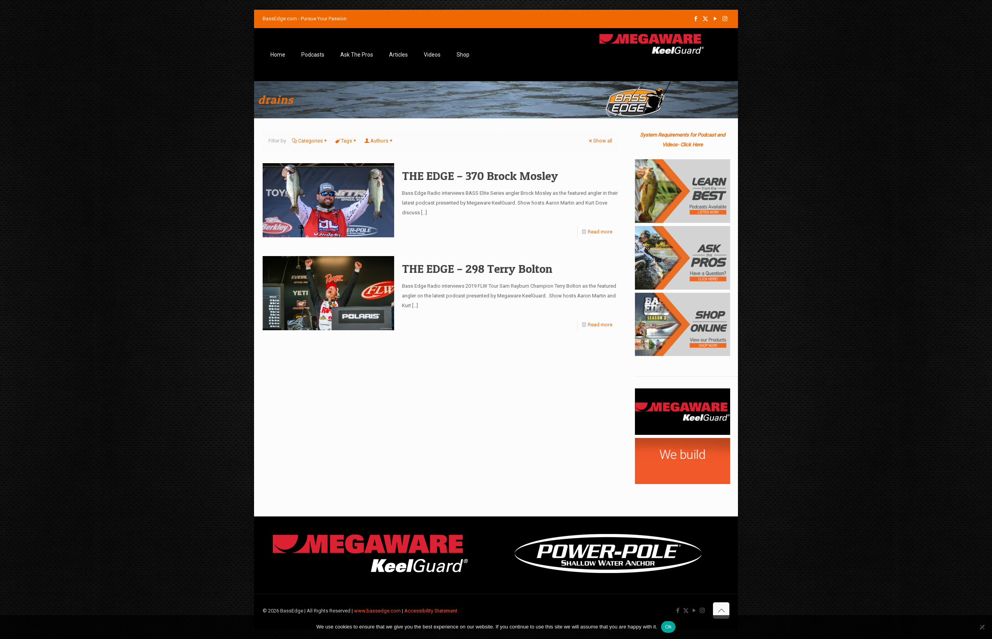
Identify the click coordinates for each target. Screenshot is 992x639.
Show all (600, 141)
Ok (668, 627)
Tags (346, 141)
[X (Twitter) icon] (705, 18)
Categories (310, 141)
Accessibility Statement (430, 611)
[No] (982, 627)
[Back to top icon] (721, 610)
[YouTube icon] (715, 18)
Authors (378, 141)
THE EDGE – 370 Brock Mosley (480, 176)
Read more (600, 232)
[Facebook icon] (696, 18)
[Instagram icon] (725, 18)
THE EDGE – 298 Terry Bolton (477, 269)
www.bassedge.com (377, 611)
